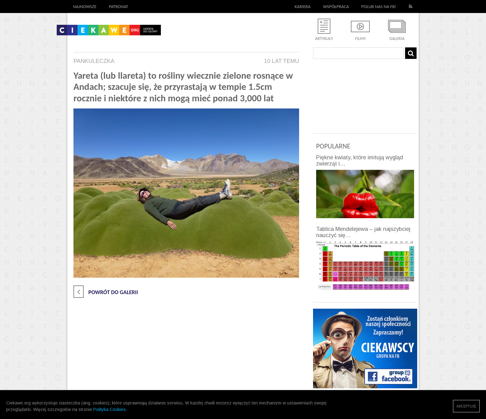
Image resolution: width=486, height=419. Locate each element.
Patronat (118, 6)
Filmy (360, 38)
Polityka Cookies (109, 409)
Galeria (396, 38)
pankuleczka (93, 61)
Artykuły (324, 38)
